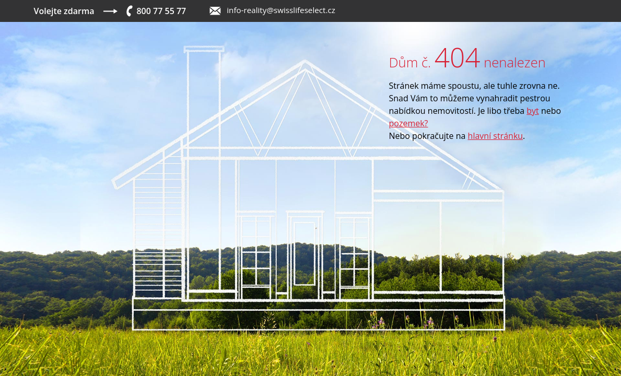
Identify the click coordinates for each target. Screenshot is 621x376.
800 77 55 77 (161, 11)
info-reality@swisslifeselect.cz (281, 10)
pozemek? (408, 123)
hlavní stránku (495, 136)
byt (532, 110)
